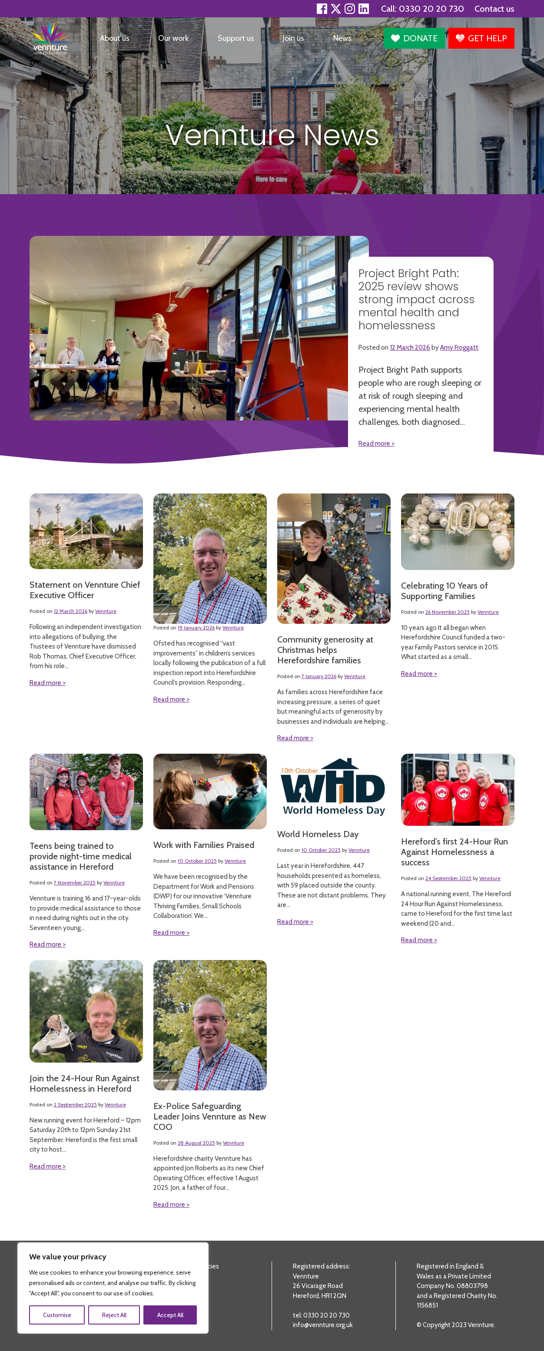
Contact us (494, 8)
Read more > (48, 683)
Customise (57, 1315)
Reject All (114, 1315)
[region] (113, 1288)
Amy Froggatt (459, 347)
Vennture (105, 611)
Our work (173, 38)
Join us (293, 38)
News (342, 38)
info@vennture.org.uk (323, 1325)
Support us (236, 38)
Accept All (170, 1315)
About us (114, 38)
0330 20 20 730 (431, 8)
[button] (414, 38)
